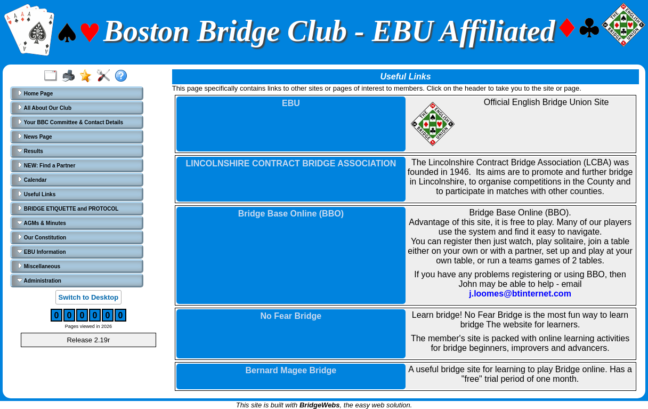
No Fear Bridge (291, 315)
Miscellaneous (38, 266)
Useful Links (36, 194)
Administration (39, 280)
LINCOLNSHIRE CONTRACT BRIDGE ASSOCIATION (291, 163)
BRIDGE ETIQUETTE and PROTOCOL (67, 208)
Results (30, 151)
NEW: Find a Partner (46, 165)
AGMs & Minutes (41, 223)
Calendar (32, 180)
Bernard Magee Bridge (291, 370)
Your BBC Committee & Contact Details (70, 122)
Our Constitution (41, 237)
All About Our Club (44, 108)
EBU (291, 103)
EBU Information (41, 251)
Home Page (35, 93)
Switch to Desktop (89, 297)
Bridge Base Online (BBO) (291, 213)
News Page (34, 136)
